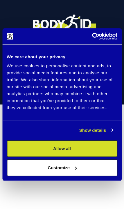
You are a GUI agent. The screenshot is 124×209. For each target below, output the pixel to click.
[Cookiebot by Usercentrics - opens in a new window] (92, 36)
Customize (62, 167)
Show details (92, 130)
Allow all (62, 148)
